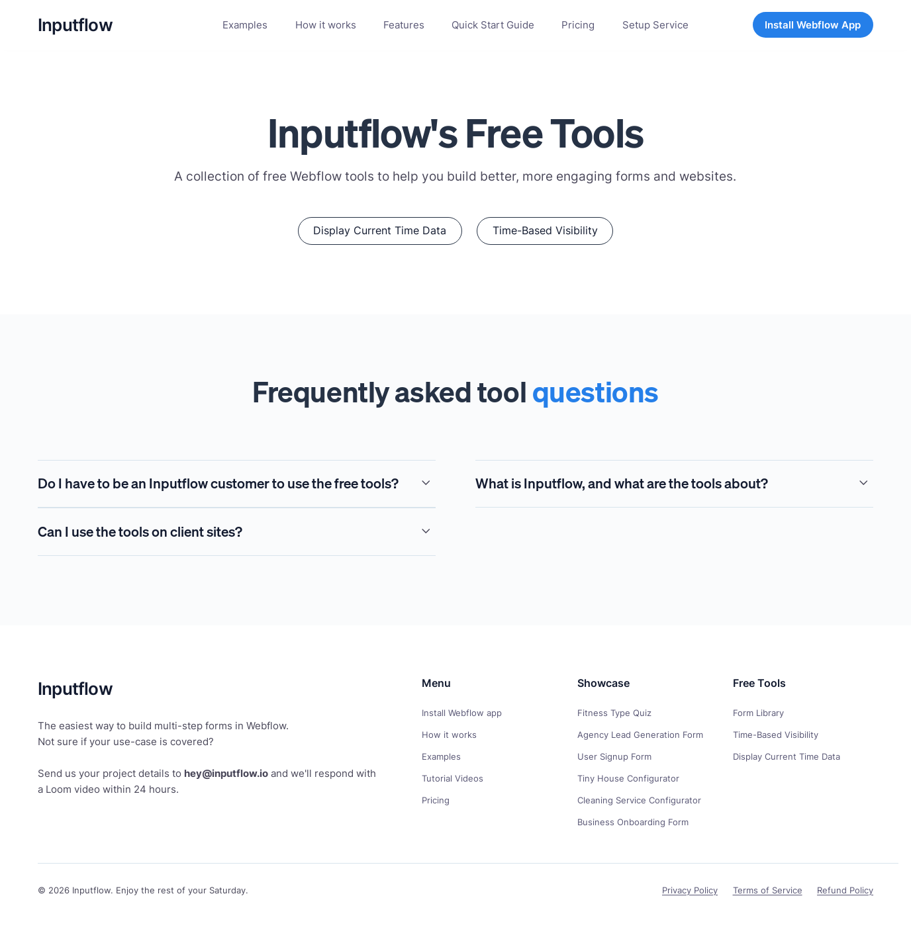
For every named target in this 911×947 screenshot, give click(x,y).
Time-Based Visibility (775, 734)
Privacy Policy (690, 890)
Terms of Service (767, 890)
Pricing (436, 800)
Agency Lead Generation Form (640, 734)
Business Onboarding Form (633, 822)
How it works (449, 734)
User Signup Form (614, 756)
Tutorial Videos (452, 778)
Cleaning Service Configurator (639, 800)
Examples (441, 756)
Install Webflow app (462, 712)
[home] (75, 25)
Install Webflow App (813, 25)
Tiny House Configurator (628, 778)
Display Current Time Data (786, 756)
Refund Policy (845, 890)
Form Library (758, 712)
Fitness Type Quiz (614, 712)
